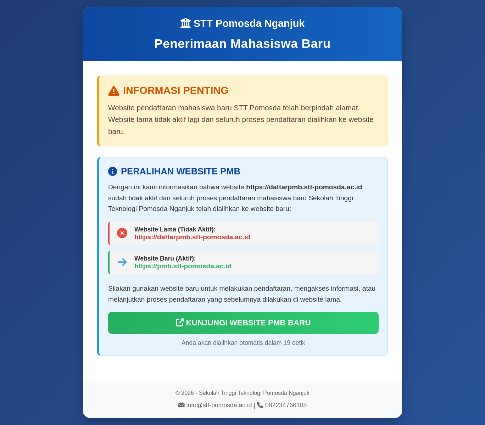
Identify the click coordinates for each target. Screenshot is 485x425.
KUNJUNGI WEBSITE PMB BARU (243, 322)
